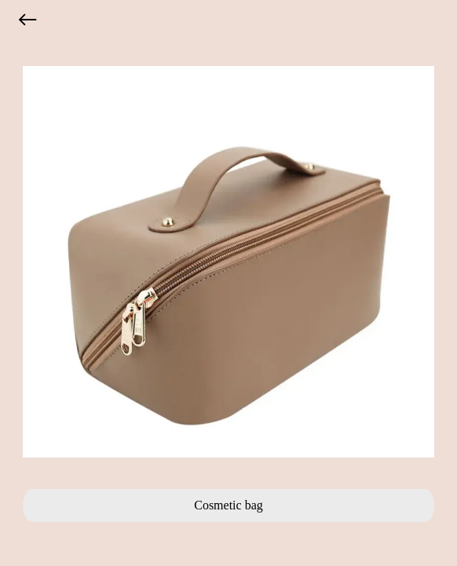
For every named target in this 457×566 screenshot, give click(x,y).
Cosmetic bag (228, 505)
